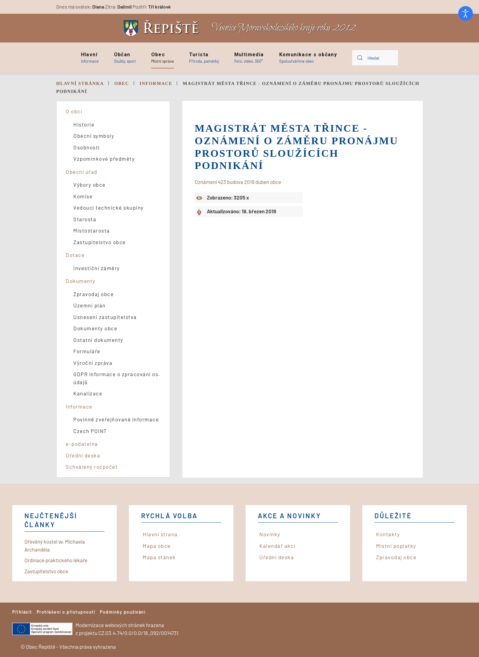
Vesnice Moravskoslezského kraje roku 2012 (284, 28)
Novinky (269, 534)
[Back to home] (163, 28)
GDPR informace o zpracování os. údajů (116, 378)
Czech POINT (90, 431)
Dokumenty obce (95, 328)
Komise (83, 196)
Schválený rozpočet (92, 467)
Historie (83, 124)
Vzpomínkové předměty (104, 159)
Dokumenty (81, 281)
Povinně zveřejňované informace (116, 419)
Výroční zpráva (92, 363)
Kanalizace (87, 393)
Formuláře (87, 351)
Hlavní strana (160, 534)
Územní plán (89, 305)
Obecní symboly (93, 136)
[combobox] (375, 57)
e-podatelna (82, 444)
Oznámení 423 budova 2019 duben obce (238, 182)
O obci (74, 111)
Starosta (84, 219)
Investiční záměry (96, 268)
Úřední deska (83, 455)
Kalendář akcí (277, 546)
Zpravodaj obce (93, 294)
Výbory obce (89, 185)
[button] (90, 57)
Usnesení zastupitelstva (105, 317)
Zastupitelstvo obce (99, 242)
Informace (79, 406)
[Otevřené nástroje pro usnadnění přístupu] (465, 13)
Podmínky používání (122, 612)
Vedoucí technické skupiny (108, 207)
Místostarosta (91, 230)
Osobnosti (86, 147)
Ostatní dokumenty (98, 340)
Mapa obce (157, 546)
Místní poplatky (396, 546)
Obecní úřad (81, 172)
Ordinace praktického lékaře (55, 560)
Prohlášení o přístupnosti (66, 612)
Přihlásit (22, 612)
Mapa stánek (159, 557)
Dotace (75, 255)
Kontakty (388, 534)
